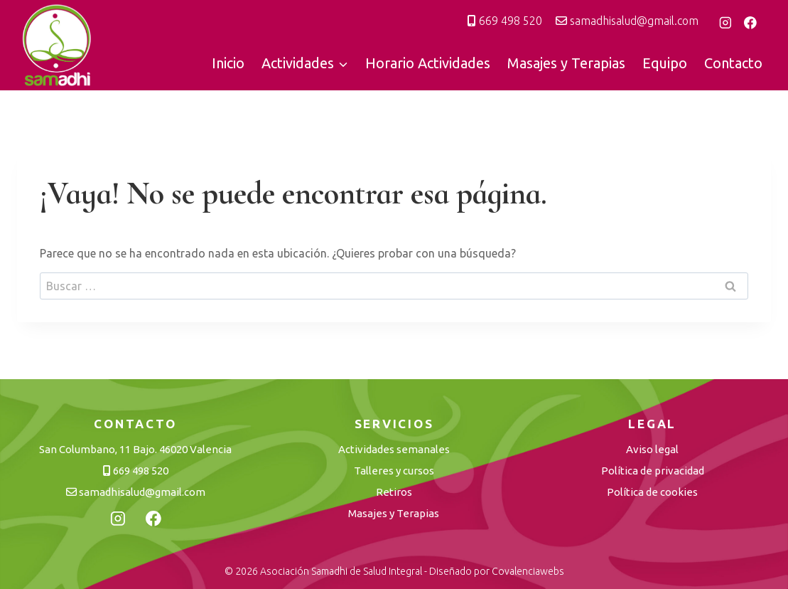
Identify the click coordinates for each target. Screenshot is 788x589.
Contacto (733, 63)
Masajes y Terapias (566, 63)
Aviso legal (652, 449)
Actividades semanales (394, 449)
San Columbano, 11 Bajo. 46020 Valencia (135, 449)
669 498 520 (505, 20)
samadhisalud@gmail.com (627, 20)
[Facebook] (750, 23)
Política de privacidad (652, 471)
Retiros (394, 492)
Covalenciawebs (528, 571)
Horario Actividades (427, 63)
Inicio (228, 63)
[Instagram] (725, 23)
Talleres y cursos (394, 471)
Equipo (664, 63)
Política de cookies (652, 492)
